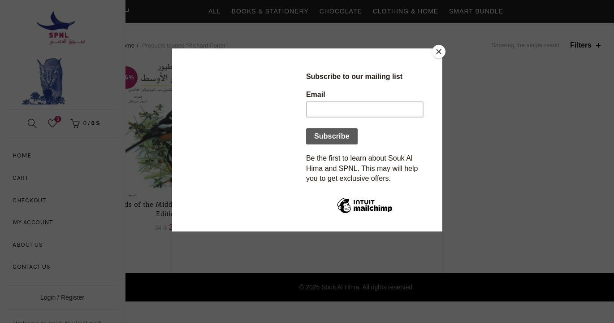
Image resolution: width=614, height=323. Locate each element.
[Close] (440, 50)
